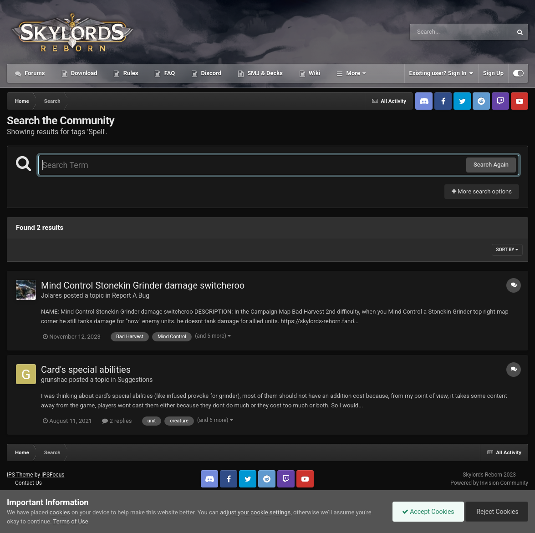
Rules (130, 73)
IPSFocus (52, 475)
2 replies (117, 420)
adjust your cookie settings (255, 512)
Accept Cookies (428, 511)
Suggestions (135, 379)
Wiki (313, 73)
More (353, 73)
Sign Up (493, 73)
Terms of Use (70, 521)
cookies (60, 512)
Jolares (51, 295)
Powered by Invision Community (489, 483)
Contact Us (28, 483)
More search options (482, 191)
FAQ (169, 73)
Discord (210, 73)
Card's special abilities (86, 369)
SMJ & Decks (264, 73)
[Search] (438, 32)
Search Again (491, 164)
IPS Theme (20, 475)
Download (83, 73)
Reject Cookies (497, 511)
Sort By (507, 249)
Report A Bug (130, 295)
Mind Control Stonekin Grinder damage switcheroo (143, 285)
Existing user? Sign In (441, 73)
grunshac (54, 379)
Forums (34, 73)
